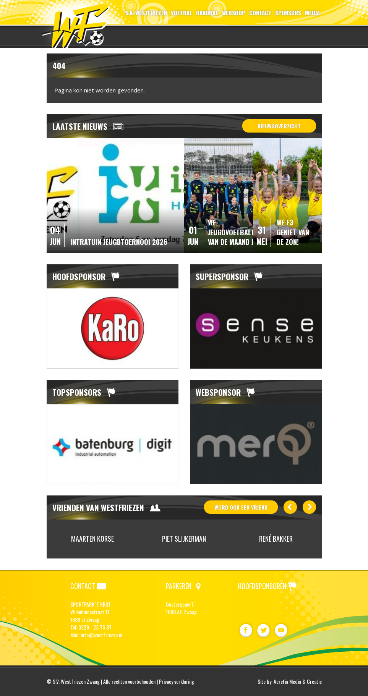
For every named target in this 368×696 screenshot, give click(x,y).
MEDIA (312, 12)
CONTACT (260, 12)
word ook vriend (240, 507)
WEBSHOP (233, 12)
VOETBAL (181, 12)
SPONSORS (288, 12)
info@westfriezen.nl (101, 635)
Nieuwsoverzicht (279, 126)
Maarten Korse (92, 539)
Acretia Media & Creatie (298, 681)
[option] (112, 328)
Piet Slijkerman (184, 539)
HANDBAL (207, 12)
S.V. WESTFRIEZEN (146, 12)
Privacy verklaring (176, 681)
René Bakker (276, 539)
